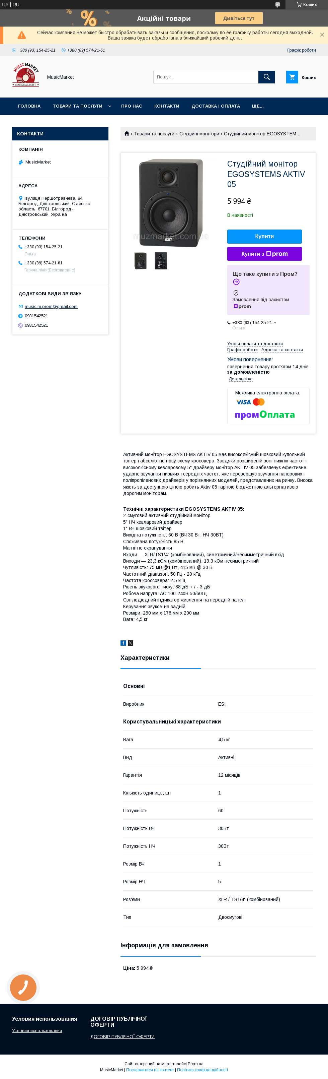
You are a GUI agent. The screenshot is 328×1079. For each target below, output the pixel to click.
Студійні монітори (199, 133)
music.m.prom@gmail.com (51, 306)
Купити (264, 236)
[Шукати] (266, 77)
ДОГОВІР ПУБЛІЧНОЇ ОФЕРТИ (122, 1036)
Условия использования (37, 1030)
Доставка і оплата (215, 106)
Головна (29, 106)
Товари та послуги (77, 106)
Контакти (166, 106)
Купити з (264, 254)
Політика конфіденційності (202, 1070)
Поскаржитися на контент (150, 1070)
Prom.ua (195, 1064)
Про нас (131, 106)
